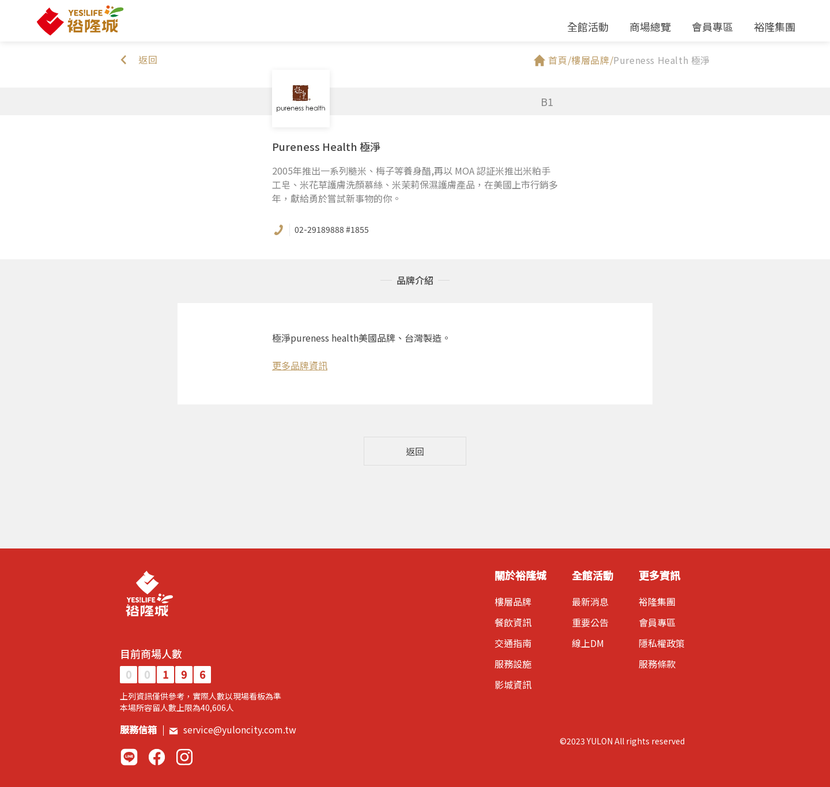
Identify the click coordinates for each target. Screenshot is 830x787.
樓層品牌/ (592, 60)
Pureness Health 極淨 (661, 60)
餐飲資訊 (513, 622)
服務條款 (657, 664)
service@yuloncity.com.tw (232, 729)
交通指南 (513, 643)
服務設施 (513, 664)
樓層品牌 (513, 601)
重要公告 (590, 622)
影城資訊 (513, 684)
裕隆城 (79, 21)
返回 (415, 451)
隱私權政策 (662, 643)
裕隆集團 (774, 26)
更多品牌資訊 (299, 365)
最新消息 (590, 601)
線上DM (588, 643)
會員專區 (712, 26)
